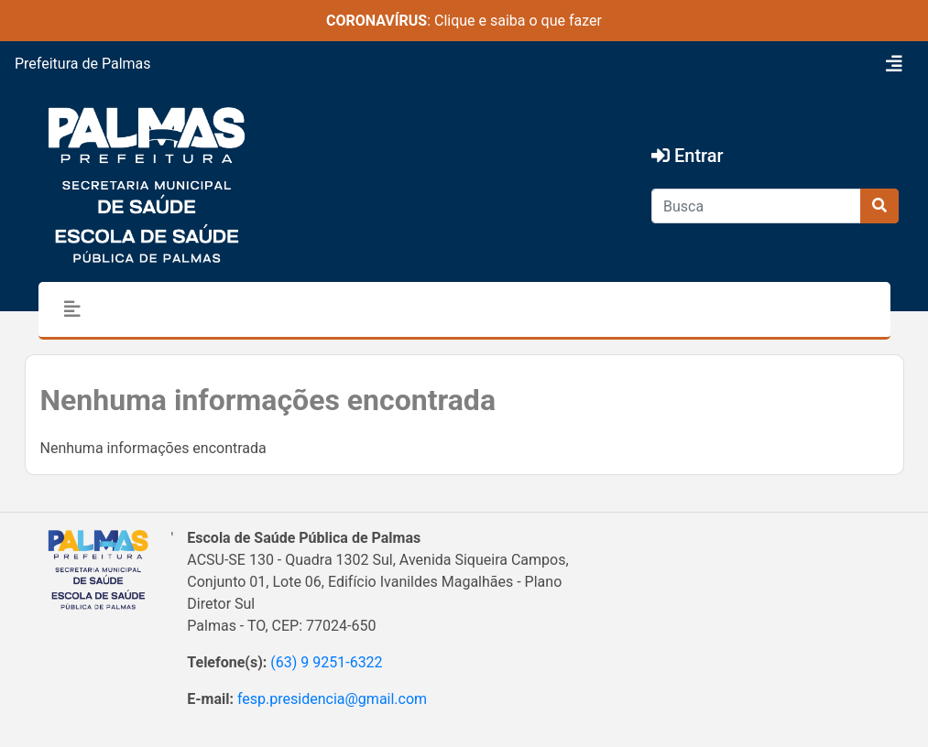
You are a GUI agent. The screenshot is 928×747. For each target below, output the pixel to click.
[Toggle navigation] (894, 64)
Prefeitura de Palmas (83, 63)
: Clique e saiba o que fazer (464, 20)
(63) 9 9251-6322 (326, 662)
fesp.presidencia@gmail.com (332, 699)
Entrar (687, 156)
